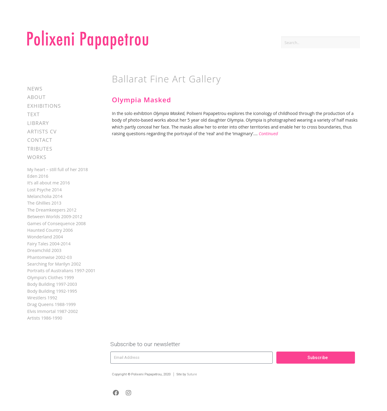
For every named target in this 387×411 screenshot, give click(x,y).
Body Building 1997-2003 (52, 284)
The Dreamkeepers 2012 (51, 210)
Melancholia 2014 (45, 196)
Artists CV (42, 131)
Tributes (39, 148)
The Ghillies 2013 (44, 203)
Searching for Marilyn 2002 (54, 264)
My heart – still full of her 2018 (57, 169)
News (35, 88)
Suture (192, 374)
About (36, 97)
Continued (268, 133)
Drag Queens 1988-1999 (51, 304)
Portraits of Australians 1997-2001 (61, 270)
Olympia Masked (141, 99)
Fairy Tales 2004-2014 (48, 244)
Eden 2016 (37, 176)
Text (33, 114)
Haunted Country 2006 (50, 230)
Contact (39, 139)
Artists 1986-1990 (44, 318)
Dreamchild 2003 (44, 250)
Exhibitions (44, 105)
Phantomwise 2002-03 (49, 257)
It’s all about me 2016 (48, 183)
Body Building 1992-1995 (52, 291)
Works (36, 157)
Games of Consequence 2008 (56, 223)
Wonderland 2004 (45, 237)
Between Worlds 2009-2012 (54, 216)
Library (38, 122)
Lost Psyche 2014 (44, 190)
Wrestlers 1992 (42, 298)
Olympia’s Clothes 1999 (50, 277)
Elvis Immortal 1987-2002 (52, 311)
